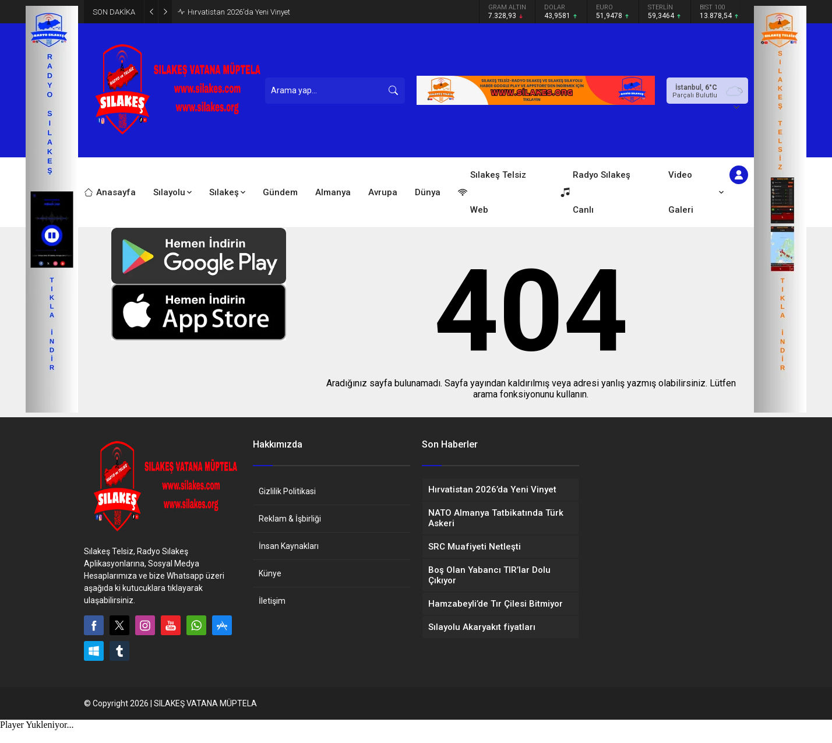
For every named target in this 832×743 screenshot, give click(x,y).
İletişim (272, 600)
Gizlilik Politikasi (287, 491)
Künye (270, 573)
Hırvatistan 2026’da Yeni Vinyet (239, 12)
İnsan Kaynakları (289, 546)
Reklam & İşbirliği (290, 518)
